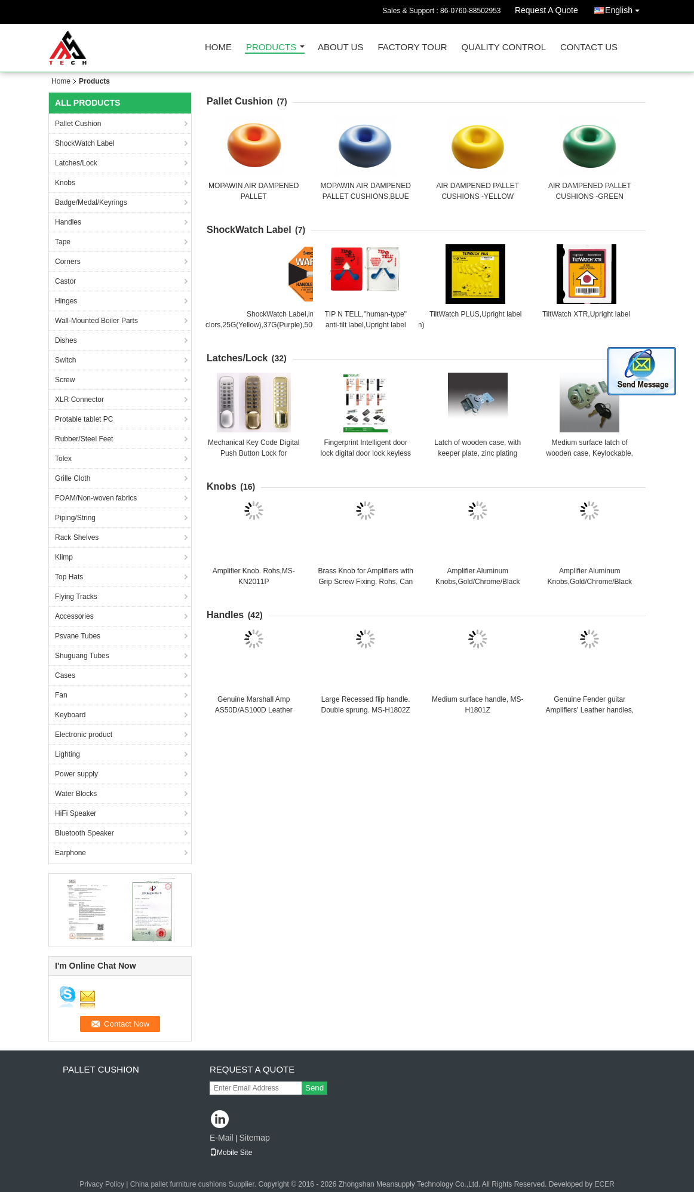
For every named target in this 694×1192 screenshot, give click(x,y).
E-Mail (222, 1137)
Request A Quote (546, 10)
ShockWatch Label (85, 143)
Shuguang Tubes (82, 656)
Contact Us (589, 47)
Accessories (74, 616)
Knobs (65, 183)
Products (271, 47)
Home (218, 47)
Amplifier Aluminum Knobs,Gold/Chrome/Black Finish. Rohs (477, 582)
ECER (604, 1184)
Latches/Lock (76, 163)
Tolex (63, 458)
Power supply (76, 774)
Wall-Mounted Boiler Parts (96, 321)
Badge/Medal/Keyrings (91, 202)
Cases (65, 675)
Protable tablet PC (84, 419)
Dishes (66, 340)
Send (314, 1087)
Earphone (70, 853)
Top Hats (69, 577)
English (625, 8)
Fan (61, 695)
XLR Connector (79, 399)
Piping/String (75, 518)
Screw (65, 380)
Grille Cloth (72, 478)
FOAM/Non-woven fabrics (96, 498)
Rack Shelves (77, 537)
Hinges (66, 301)
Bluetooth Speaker (84, 833)
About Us (340, 47)
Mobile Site (231, 1152)
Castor (65, 281)
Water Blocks (76, 793)
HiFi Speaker (75, 813)
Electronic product (83, 734)
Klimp (64, 557)
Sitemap (254, 1137)
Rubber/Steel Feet (84, 439)
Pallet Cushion (78, 123)
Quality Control (504, 47)
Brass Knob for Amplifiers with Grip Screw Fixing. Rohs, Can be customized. (365, 582)
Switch (65, 360)
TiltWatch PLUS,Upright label (475, 314)
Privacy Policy (101, 1184)
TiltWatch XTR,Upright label (586, 314)
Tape (62, 242)
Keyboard (70, 715)
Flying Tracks (76, 596)
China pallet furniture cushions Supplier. (194, 1184)
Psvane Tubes (77, 636)
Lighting (67, 754)
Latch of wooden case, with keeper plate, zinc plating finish (477, 453)
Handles (68, 222)
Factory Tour (412, 47)
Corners (68, 261)
